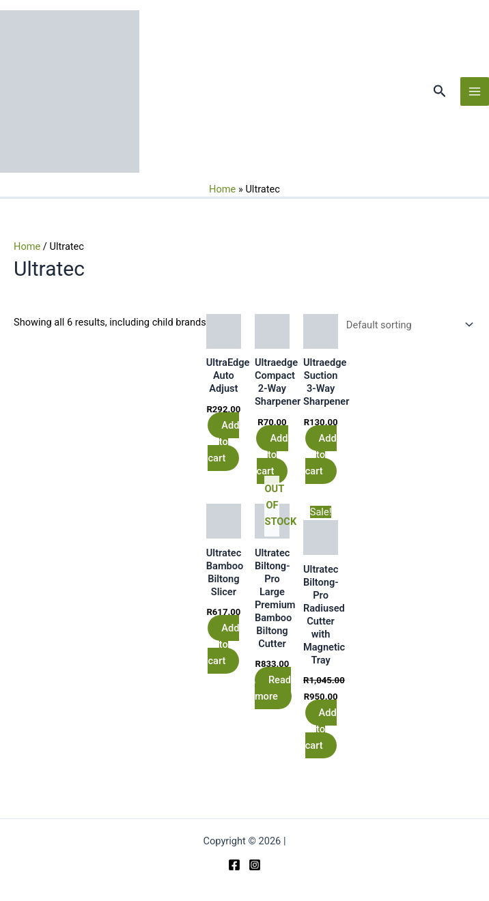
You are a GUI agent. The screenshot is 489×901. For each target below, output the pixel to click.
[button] (440, 91)
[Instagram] (255, 865)
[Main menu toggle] (474, 91)
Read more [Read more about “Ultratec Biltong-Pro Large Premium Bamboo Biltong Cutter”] (273, 688)
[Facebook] (234, 865)
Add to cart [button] (223, 441)
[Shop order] (406, 325)
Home (222, 189)
